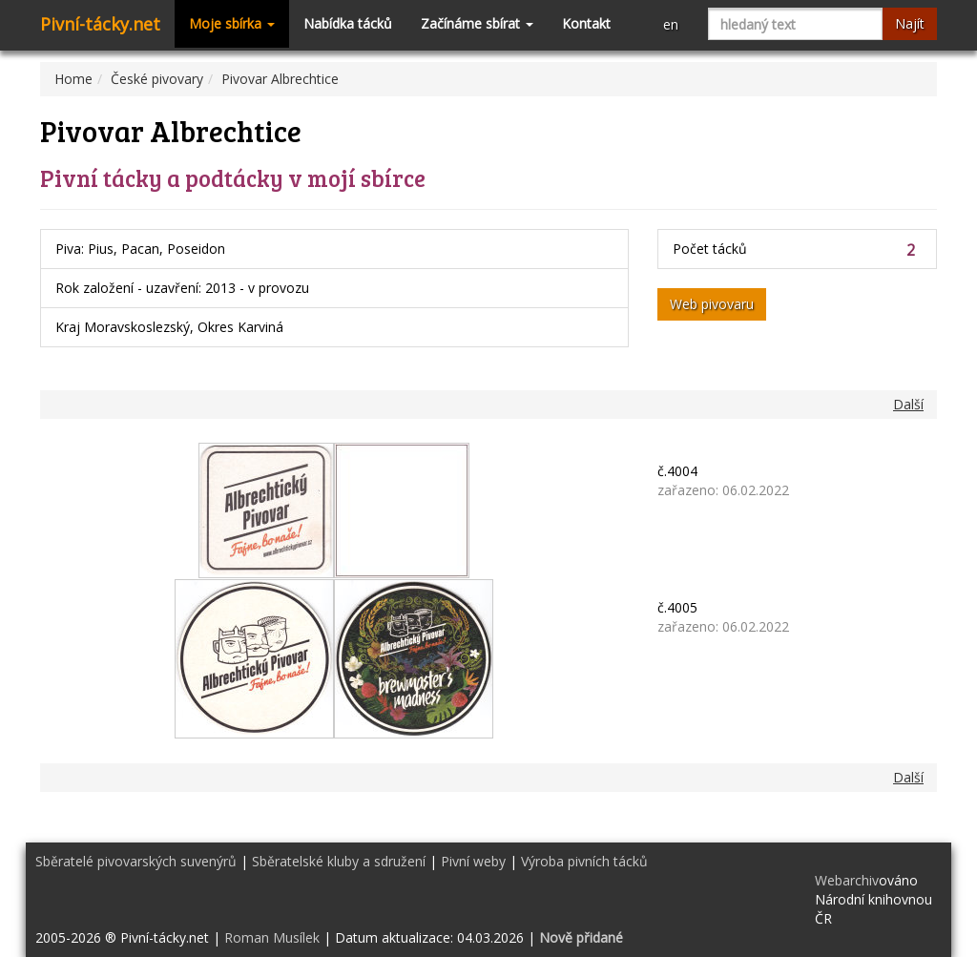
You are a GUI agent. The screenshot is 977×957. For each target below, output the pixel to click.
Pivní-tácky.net (100, 23)
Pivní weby (473, 861)
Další (908, 404)
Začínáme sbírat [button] (477, 23)
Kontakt (586, 23)
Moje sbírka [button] (232, 23)
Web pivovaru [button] (712, 304)
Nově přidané (581, 937)
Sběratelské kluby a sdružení (339, 861)
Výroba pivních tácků (584, 861)
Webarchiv (847, 880)
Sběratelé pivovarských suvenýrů (136, 861)
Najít (910, 23)
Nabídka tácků (347, 23)
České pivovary (157, 79)
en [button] (670, 24)
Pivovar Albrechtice (280, 79)
